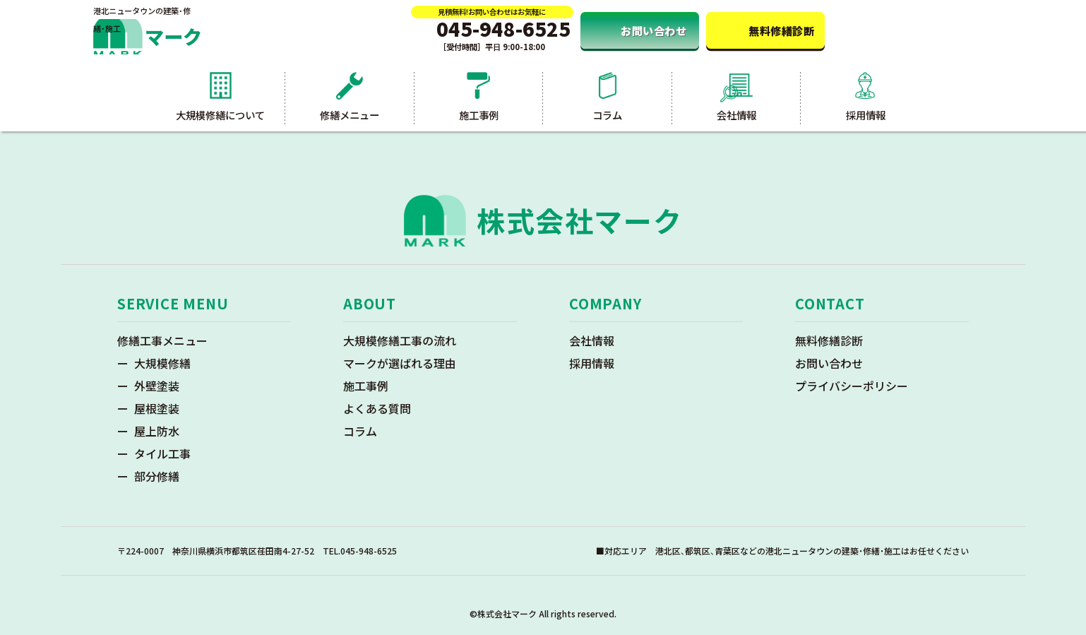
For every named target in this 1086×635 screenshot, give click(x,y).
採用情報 (591, 363)
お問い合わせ (829, 363)
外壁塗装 (156, 385)
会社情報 (591, 340)
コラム (360, 430)
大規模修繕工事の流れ (399, 340)
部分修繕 (156, 476)
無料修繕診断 (829, 340)
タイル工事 (162, 453)
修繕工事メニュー (162, 340)
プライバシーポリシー (851, 385)
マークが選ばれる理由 (399, 363)
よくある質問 (377, 408)
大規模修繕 (162, 363)
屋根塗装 (156, 408)
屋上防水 (156, 430)
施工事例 (365, 385)
